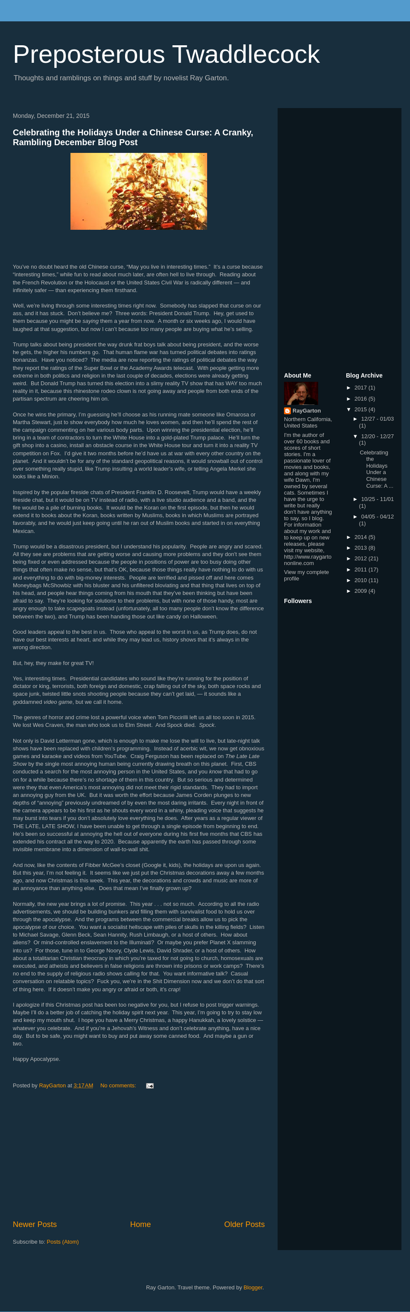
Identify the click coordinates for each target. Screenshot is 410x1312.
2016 (361, 398)
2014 (361, 537)
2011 (361, 569)
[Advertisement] (139, 1154)
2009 (361, 591)
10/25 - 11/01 (377, 499)
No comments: (119, 1085)
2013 (361, 548)
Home (140, 1224)
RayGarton (307, 410)
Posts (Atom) (63, 1242)
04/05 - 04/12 (377, 516)
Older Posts (244, 1224)
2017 (361, 387)
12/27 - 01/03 (377, 419)
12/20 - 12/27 (377, 436)
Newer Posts (35, 1224)
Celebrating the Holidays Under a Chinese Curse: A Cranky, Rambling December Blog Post (133, 137)
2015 (361, 409)
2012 (361, 558)
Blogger (252, 1287)
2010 (361, 580)
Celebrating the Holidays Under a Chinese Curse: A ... (376, 469)
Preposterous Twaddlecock (166, 54)
